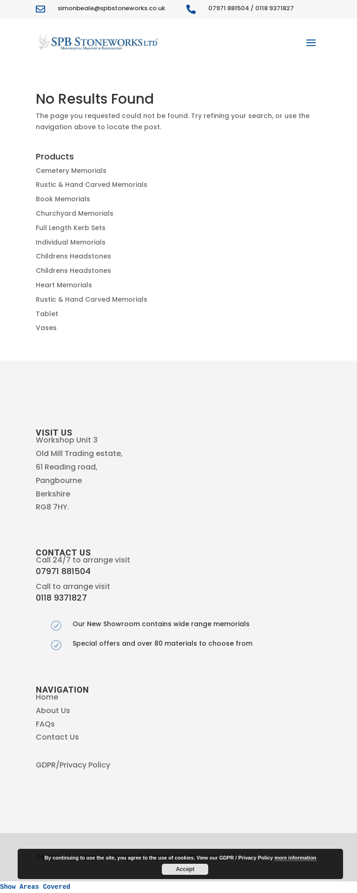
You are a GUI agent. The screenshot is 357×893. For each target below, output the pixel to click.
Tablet (47, 313)
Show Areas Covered (35, 887)
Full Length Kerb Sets (71, 227)
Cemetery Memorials (71, 170)
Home (47, 697)
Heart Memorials (64, 285)
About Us (53, 710)
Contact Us (57, 737)
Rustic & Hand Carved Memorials (91, 184)
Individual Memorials (71, 242)
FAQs (45, 724)
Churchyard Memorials (74, 213)
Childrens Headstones (73, 256)
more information (295, 857)
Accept (185, 869)
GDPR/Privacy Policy (73, 765)
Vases (46, 327)
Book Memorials (63, 199)
